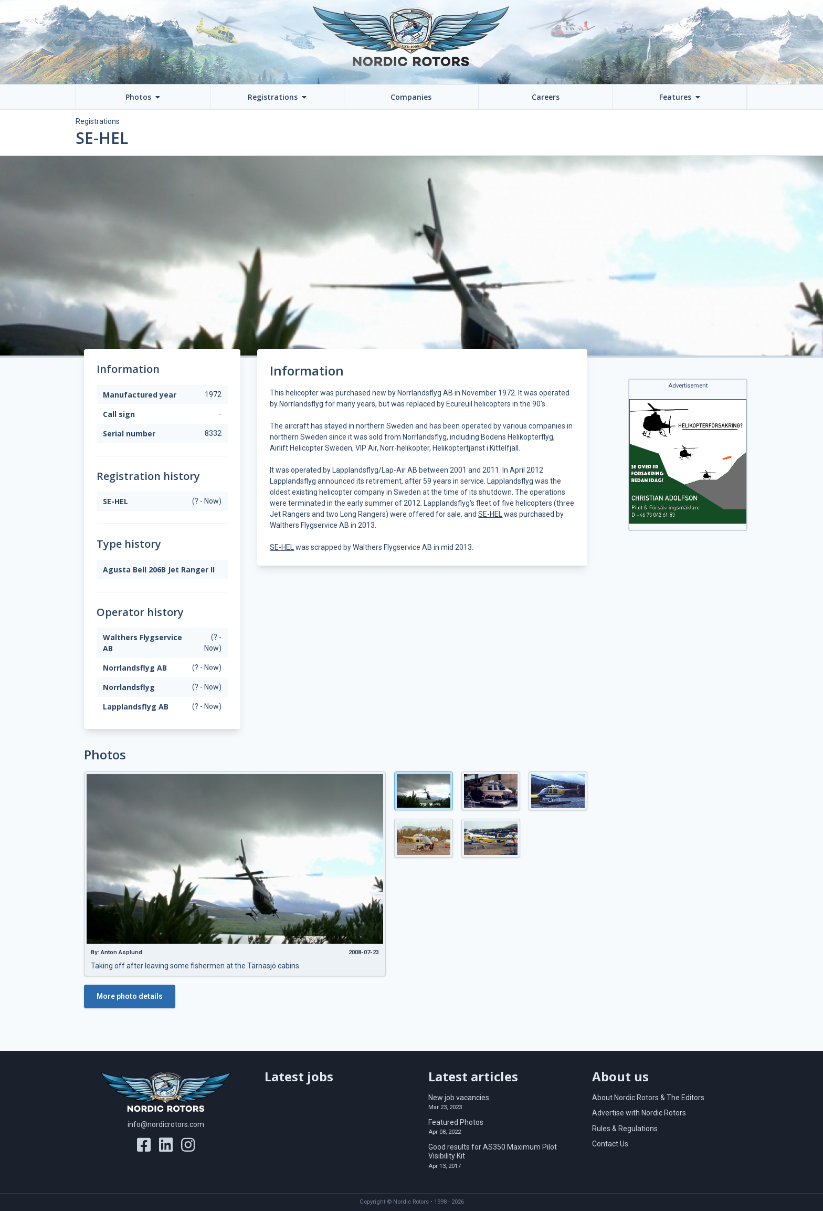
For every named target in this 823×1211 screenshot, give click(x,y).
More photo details (130, 996)
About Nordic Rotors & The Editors (648, 1097)
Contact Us (610, 1144)
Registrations (98, 121)
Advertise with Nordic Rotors (639, 1113)
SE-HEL (490, 514)
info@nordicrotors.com (166, 1124)
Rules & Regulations (625, 1128)
